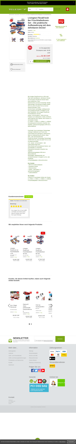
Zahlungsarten (12, 351)
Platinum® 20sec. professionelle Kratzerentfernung (27, 308)
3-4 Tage (33, 30)
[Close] (73, 2)
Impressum (11, 364)
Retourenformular (33, 358)
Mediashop (37, 38)
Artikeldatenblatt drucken (18, 64)
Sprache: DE (57, 9)
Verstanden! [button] (71, 441)
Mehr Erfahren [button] (62, 441)
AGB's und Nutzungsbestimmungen (17, 358)
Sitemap (31, 351)
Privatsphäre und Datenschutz (16, 360)
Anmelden (60, 339)
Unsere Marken (33, 360)
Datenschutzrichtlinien (48, 340)
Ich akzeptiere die (44, 340)
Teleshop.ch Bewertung (35, 362)
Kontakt (10, 362)
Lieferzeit (11, 353)
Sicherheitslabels (33, 353)
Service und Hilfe (33, 355)
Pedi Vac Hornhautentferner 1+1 (40, 306)
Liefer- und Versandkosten (15, 355)
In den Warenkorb (43, 61)
